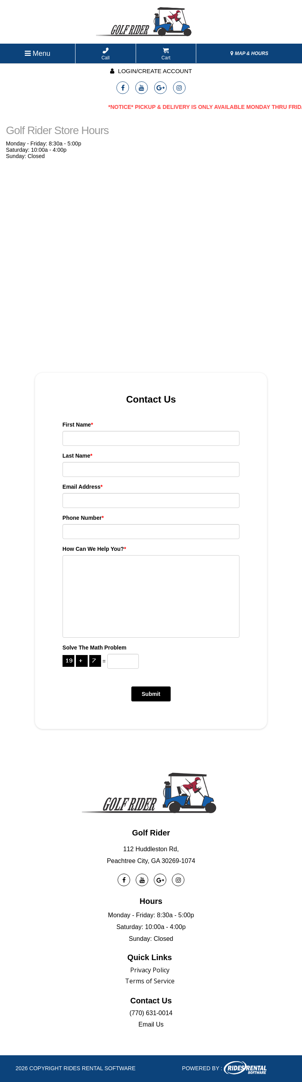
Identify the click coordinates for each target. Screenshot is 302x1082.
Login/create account (151, 71)
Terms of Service (150, 981)
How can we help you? (94, 549)
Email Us (151, 1024)
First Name (78, 424)
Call (105, 54)
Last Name (77, 456)
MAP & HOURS (249, 53)
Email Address (83, 487)
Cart (166, 54)
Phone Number (83, 518)
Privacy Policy (149, 970)
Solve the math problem (95, 647)
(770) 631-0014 (150, 1013)
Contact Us (151, 1000)
